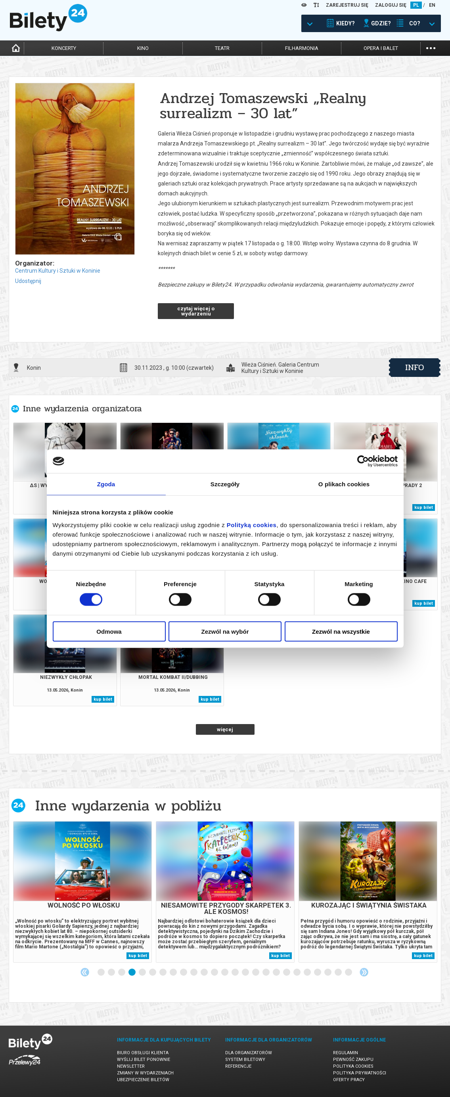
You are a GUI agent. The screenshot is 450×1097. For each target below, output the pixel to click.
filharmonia (301, 48)
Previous (84, 972)
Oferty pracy (349, 1079)
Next (364, 972)
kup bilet (423, 507)
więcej (225, 729)
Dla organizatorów (248, 1052)
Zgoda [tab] (106, 484)
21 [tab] (308, 973)
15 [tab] (246, 973)
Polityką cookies (252, 524)
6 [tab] (153, 973)
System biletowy (245, 1059)
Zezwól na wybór (225, 631)
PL (416, 5)
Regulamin (345, 1052)
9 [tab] (184, 973)
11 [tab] (205, 973)
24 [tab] (339, 973)
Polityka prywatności (359, 1073)
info (414, 367)
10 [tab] (194, 973)
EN (432, 5)
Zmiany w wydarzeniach (145, 1073)
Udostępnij (28, 281)
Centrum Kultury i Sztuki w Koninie (57, 271)
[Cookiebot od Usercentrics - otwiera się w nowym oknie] (363, 461)
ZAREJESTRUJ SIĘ (347, 5)
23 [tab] (328, 973)
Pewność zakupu (353, 1059)
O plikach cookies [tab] (344, 484)
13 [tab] (225, 973)
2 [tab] (112, 973)
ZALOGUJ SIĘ (390, 5)
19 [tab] (287, 973)
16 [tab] (256, 973)
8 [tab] (174, 973)
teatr (222, 48)
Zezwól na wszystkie (341, 631)
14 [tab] (235, 973)
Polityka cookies (353, 1066)
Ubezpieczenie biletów (143, 1079)
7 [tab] (163, 973)
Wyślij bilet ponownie (143, 1059)
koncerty (64, 48)
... (430, 47)
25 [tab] (349, 973)
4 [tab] (132, 973)
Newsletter (131, 1066)
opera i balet (381, 48)
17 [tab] (266, 973)
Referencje (238, 1066)
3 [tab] (122, 973)
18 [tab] (277, 973)
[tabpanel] (82, 892)
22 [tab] (318, 973)
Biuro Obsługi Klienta (143, 1052)
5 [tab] (143, 973)
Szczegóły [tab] (225, 484)
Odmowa (108, 631)
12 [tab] (215, 973)
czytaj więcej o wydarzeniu (195, 311)
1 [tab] (101, 973)
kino (143, 48)
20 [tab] (297, 973)
